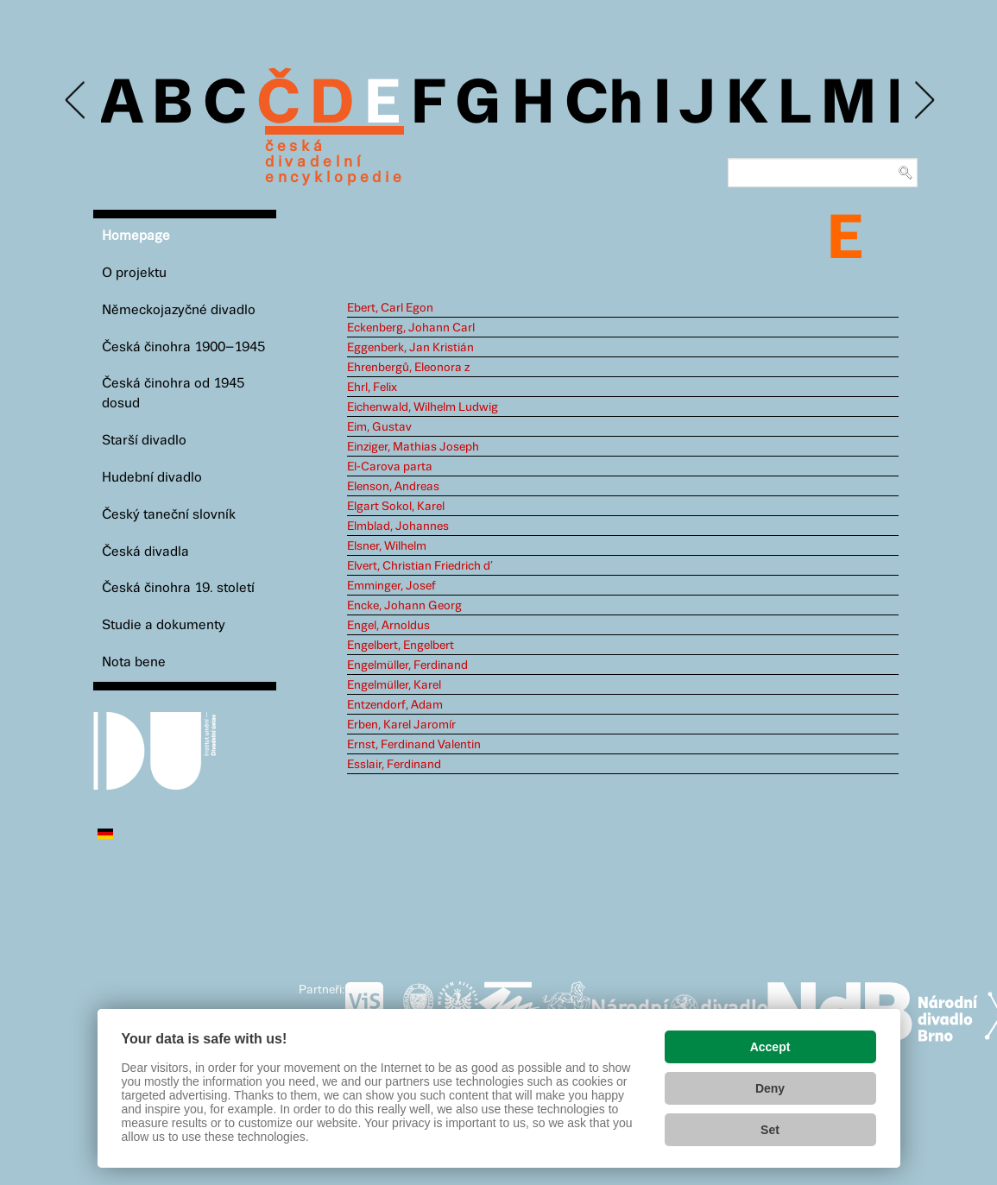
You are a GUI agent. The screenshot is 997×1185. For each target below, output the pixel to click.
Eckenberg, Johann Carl (411, 328)
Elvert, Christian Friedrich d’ (420, 566)
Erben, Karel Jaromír (401, 725)
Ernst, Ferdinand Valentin (414, 745)
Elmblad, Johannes (398, 526)
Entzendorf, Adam (395, 705)
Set (769, 1130)
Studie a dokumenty (163, 625)
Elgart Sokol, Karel (396, 507)
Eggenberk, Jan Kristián (410, 348)
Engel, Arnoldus (388, 626)
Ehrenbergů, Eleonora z (408, 368)
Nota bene (134, 662)
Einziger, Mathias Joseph (413, 447)
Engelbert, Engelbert (400, 646)
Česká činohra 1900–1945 (183, 347)
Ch (604, 105)
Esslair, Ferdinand (394, 765)
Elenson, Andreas (393, 487)
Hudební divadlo (152, 477)
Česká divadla (145, 552)
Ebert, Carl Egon (390, 308)
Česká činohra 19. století (178, 588)
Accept (770, 1047)
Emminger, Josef (391, 586)
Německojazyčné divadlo (179, 310)
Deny (770, 1088)
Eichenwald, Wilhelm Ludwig (422, 407)
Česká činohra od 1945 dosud (173, 393)
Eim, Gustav (379, 427)
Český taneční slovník (169, 514)
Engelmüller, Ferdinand (407, 665)
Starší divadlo (144, 440)
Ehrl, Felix (372, 387)
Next (923, 100)
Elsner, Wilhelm (386, 546)
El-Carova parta (389, 467)
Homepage (136, 236)
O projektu (134, 273)
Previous (76, 100)
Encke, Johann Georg (404, 606)
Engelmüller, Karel (394, 685)
